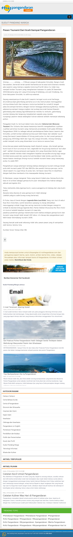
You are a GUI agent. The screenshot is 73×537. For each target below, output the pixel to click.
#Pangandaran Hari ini (57, 525)
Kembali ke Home (8, 1)
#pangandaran (41, 522)
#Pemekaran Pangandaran (13, 516)
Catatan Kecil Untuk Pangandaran (21, 474)
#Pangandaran (54, 516)
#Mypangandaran (39, 519)
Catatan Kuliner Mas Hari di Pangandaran (24, 495)
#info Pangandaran (11, 519)
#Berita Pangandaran (56, 522)
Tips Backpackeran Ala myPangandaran (19, 374)
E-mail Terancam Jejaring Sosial (16, 307)
